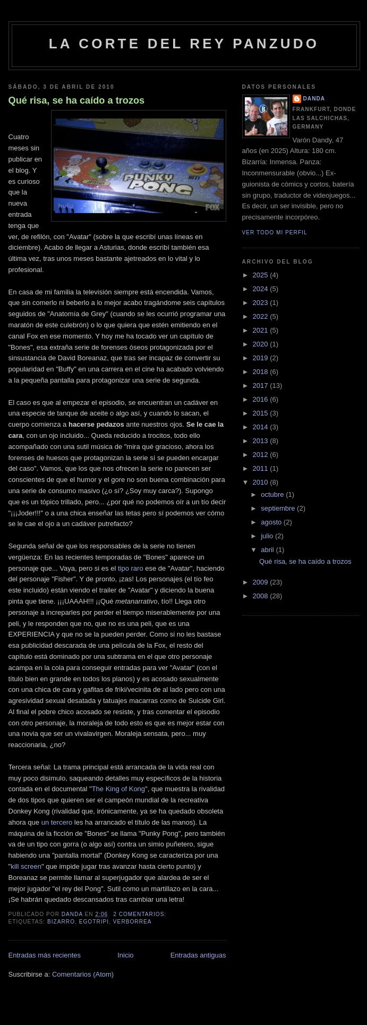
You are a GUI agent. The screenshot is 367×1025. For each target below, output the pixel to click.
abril (268, 550)
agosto (272, 522)
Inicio (125, 955)
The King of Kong (118, 789)
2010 (261, 482)
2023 (261, 303)
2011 (261, 468)
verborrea (132, 922)
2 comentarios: (140, 914)
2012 (261, 455)
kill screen (26, 866)
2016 (261, 399)
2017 (261, 385)
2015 (261, 413)
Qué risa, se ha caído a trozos (76, 100)
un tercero (57, 822)
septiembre (279, 508)
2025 (261, 275)
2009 (261, 582)
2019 (261, 358)
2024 (261, 289)
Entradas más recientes (44, 955)
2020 (261, 344)
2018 (261, 372)
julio (268, 536)
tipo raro (130, 568)
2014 (261, 427)
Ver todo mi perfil (275, 232)
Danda (314, 98)
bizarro (61, 922)
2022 (261, 316)
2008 (261, 596)
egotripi (94, 922)
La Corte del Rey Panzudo (184, 44)
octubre (273, 494)
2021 (261, 330)
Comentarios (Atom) (83, 974)
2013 (261, 441)
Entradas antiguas (198, 955)
